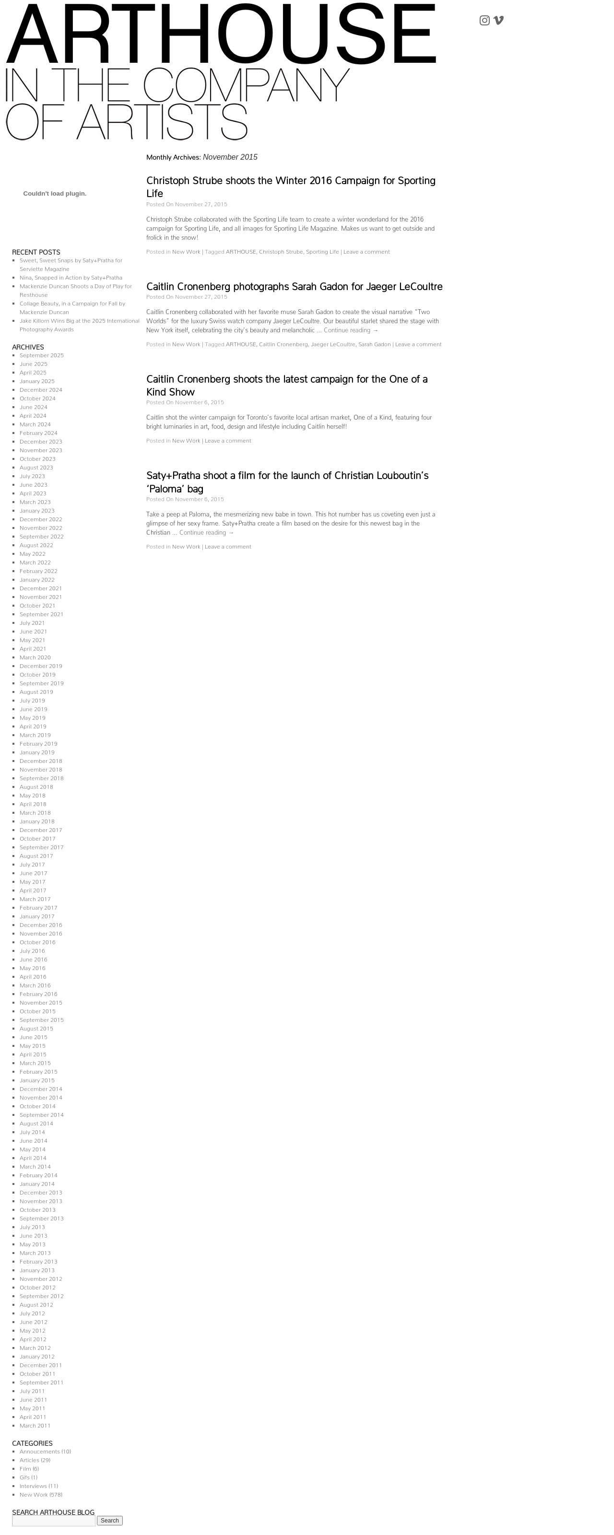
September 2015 (42, 1018)
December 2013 (41, 1191)
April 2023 (33, 492)
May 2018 (33, 794)
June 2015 (33, 1035)
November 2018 (41, 768)
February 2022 (39, 569)
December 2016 (41, 923)
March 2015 (35, 1061)
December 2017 (41, 828)
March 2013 (35, 1251)
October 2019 (38, 673)
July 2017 (32, 863)
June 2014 (33, 1139)
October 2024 (38, 397)
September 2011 (42, 1381)
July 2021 (32, 621)
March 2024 (35, 423)
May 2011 (33, 1407)
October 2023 (38, 457)
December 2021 (41, 587)
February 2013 (39, 1260)
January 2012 (37, 1355)
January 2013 (37, 1268)
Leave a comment (366, 250)
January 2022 (37, 578)
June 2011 (33, 1398)
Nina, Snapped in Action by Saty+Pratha (71, 276)
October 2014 (38, 1104)
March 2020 (35, 656)
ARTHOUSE (241, 250)
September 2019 (42, 682)
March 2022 (35, 561)
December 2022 (41, 518)
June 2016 (33, 958)
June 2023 (33, 483)
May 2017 (33, 880)
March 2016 (35, 984)
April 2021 (33, 647)
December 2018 (41, 759)
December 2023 (41, 440)
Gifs (25, 1476)
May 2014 (33, 1148)
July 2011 (32, 1389)
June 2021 (33, 630)
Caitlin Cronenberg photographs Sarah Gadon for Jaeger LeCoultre (294, 284)
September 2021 (42, 612)
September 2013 (42, 1217)
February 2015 (39, 1070)
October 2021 (38, 604)
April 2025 (33, 371)
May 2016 (33, 966)
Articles (29, 1458)
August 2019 (36, 690)
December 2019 (41, 664)
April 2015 (33, 1053)
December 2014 (41, 1087)
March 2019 (35, 733)
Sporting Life (322, 250)
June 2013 (33, 1234)
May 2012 (33, 1329)
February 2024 (39, 431)
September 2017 (42, 846)
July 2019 (32, 699)
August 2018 (36, 785)
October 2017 (38, 837)
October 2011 (38, 1372)
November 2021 (41, 595)
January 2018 (37, 820)
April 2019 (33, 725)
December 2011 (41, 1363)
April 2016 (33, 975)
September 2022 (42, 535)
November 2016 (41, 932)
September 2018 (42, 776)
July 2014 (32, 1130)
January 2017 (37, 915)
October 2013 (38, 1208)
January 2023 (37, 509)
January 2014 (37, 1182)
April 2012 (33, 1338)
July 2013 (32, 1225)
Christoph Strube (281, 250)
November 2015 (41, 1001)
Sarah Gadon (374, 342)
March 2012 (35, 1346)
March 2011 (35, 1424)
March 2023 (35, 500)
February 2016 (39, 992)
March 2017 (35, 897)
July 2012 (32, 1312)
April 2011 (33, 1415)
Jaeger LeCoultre (333, 342)
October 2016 (38, 940)
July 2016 (32, 949)
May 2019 (33, 716)
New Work (34, 1493)
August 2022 (36, 543)
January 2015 (37, 1079)
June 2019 (33, 707)
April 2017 (33, 889)
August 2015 (36, 1027)
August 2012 (36, 1303)
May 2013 (33, 1243)
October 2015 (38, 1010)
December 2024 (41, 388)
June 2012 (33, 1320)
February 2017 (39, 906)
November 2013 (41, 1199)
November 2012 (41, 1277)
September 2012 (42, 1294)
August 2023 (36, 466)
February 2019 (39, 742)
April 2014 (33, 1156)
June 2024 (33, 405)
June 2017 (33, 871)
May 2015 (33, 1044)
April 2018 (33, 802)
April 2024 (33, 414)
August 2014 (36, 1122)
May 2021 (33, 638)
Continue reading (351, 328)
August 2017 (36, 854)
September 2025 (42, 354)
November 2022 (41, 526)
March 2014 (35, 1165)
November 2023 (41, 448)
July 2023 (32, 474)
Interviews (33, 1484)
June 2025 (33, 362)
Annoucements (40, 1450)
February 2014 (39, 1174)
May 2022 (33, 552)
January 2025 (37, 379)
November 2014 (41, 1096)
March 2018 (35, 811)
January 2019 (37, 751)
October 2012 (38, 1286)
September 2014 (42, 1113)
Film (25, 1467)
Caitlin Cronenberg (283, 342)
